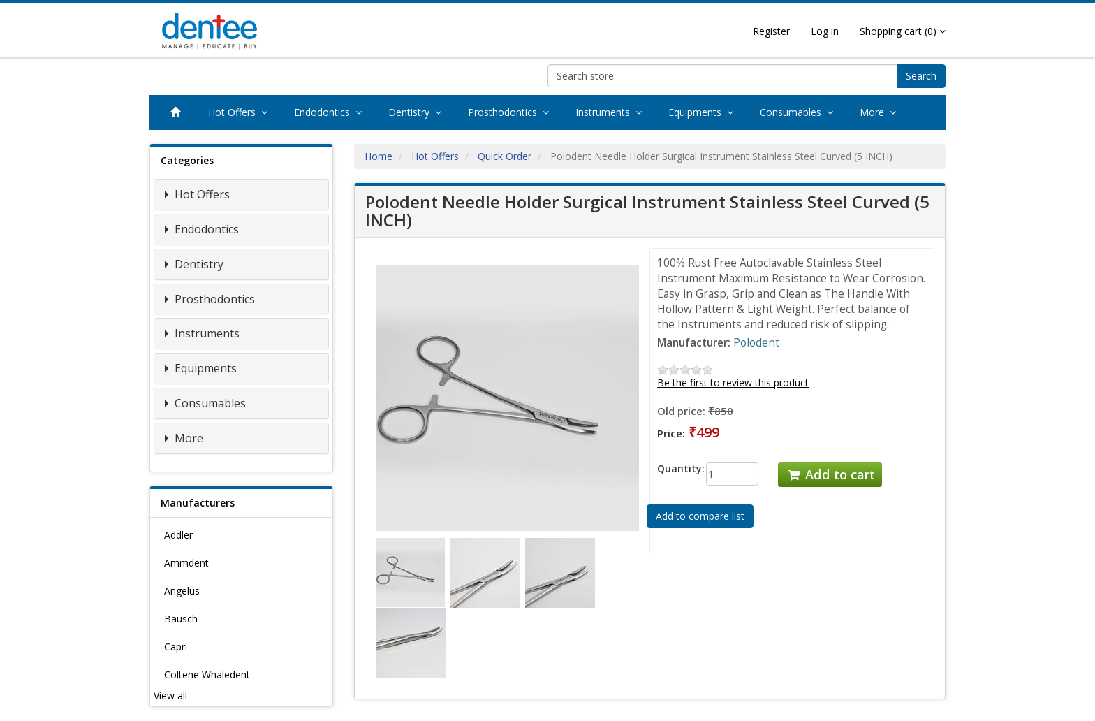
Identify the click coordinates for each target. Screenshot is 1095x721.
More (881, 112)
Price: (671, 433)
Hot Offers (240, 112)
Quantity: (670, 468)
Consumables (799, 112)
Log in (825, 31)
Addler (178, 534)
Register (771, 31)
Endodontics (330, 112)
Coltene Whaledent (207, 674)
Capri (175, 646)
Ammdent (186, 562)
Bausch (181, 618)
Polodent (756, 342)
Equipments (703, 112)
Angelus (182, 590)
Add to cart (829, 474)
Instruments (611, 112)
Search (921, 75)
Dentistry (417, 112)
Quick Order (504, 156)
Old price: (681, 411)
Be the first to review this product (733, 382)
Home (378, 156)
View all (170, 695)
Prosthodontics (511, 112)
